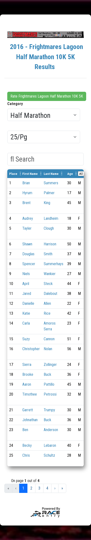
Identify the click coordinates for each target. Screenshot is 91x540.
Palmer (49, 193)
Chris (26, 455)
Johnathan (30, 420)
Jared (26, 293)
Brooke (27, 374)
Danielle (28, 303)
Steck (48, 283)
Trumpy (49, 410)
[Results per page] (43, 137)
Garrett (27, 410)
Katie (26, 313)
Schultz (49, 455)
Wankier (50, 273)
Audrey (27, 218)
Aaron (26, 384)
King (47, 202)
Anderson (51, 429)
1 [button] (23, 488)
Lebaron (50, 445)
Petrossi (50, 394)
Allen (47, 303)
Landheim (51, 218)
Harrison (50, 244)
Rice (47, 313)
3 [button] (39, 488)
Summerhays (53, 264)
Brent (26, 202)
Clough (49, 228)
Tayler (27, 228)
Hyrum (27, 193)
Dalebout (50, 293)
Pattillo (49, 384)
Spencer (28, 264)
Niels (26, 273)
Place (13, 174)
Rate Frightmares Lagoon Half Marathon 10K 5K (46, 96)
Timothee (29, 394)
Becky (27, 445)
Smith (48, 254)
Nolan (48, 349)
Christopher (31, 349)
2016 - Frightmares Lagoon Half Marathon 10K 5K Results (46, 57)
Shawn (27, 244)
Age (70, 174)
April (25, 283)
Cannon (49, 339)
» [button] (62, 488)
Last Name (51, 174)
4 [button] (47, 488)
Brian (26, 183)
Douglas (28, 254)
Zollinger (50, 364)
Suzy (26, 339)
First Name (30, 174)
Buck (47, 374)
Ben (25, 429)
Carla (26, 323)
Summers (51, 183)
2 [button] (31, 488)
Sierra (26, 364)
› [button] (54, 488)
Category (15, 103)
